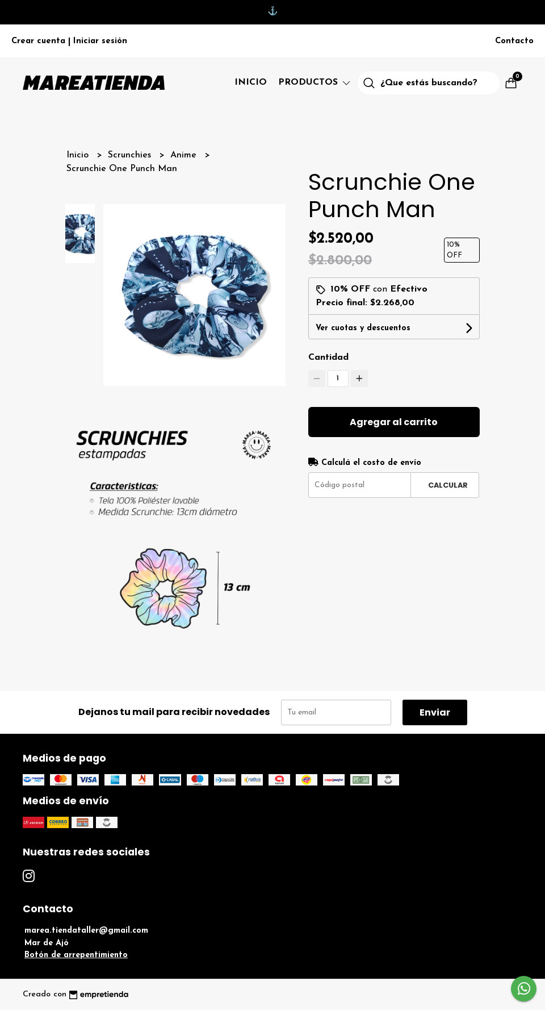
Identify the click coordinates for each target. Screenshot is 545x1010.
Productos (315, 82)
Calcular (448, 485)
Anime (184, 155)
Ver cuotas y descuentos (363, 328)
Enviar (435, 712)
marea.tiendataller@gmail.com (86, 930)
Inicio (250, 82)
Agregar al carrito (394, 422)
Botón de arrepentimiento (76, 955)
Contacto (514, 41)
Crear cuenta (38, 41)
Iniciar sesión (100, 41)
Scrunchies (131, 155)
